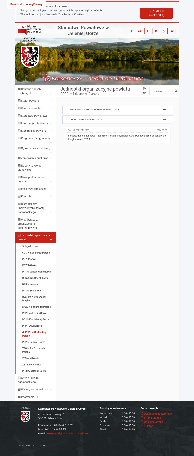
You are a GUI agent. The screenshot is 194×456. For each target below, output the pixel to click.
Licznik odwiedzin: (27, 445)
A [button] (131, 31)
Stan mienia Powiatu (33, 130)
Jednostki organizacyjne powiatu (95, 89)
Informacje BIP (30, 397)
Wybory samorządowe (34, 389)
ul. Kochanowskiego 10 (52, 414)
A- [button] (147, 31)
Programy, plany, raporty (35, 138)
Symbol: (78, 130)
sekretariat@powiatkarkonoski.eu (67, 433)
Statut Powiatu (30, 100)
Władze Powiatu (30, 108)
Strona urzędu (151, 417)
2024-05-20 (162, 130)
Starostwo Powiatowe (34, 115)
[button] (156, 31)
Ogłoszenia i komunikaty (36, 148)
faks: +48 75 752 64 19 (52, 429)
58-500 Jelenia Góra (50, 418)
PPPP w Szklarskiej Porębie (80, 93)
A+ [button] (139, 31)
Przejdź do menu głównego (26, 4)
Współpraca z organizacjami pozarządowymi (28, 223)
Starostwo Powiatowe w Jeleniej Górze (83, 30)
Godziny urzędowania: (113, 408)
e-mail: (63, 433)
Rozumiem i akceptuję (156, 13)
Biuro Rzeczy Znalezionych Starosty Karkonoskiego (31, 208)
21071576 (41, 445)
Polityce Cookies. (74, 14)
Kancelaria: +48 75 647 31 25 (56, 425)
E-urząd (147, 426)
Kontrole (26, 196)
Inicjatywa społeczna (33, 188)
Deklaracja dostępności (157, 413)
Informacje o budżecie (34, 123)
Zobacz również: (151, 408)
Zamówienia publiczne (34, 158)
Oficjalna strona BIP (154, 422)
